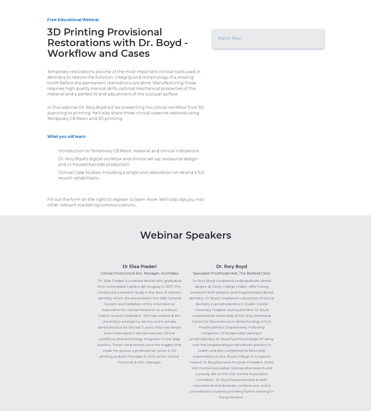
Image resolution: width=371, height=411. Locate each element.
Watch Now (229, 38)
